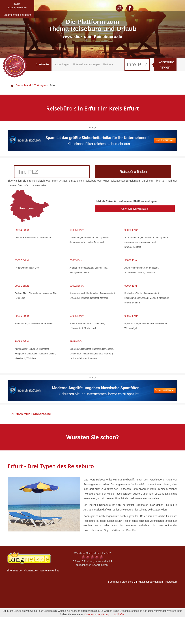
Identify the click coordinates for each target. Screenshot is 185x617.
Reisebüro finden (166, 64)
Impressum (171, 581)
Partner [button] (108, 64)
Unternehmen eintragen (86, 64)
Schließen (119, 614)
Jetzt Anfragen (61, 64)
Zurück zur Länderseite (31, 414)
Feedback (113, 581)
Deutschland (20, 85)
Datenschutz (128, 581)
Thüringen (40, 85)
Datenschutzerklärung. (97, 614)
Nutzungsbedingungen (150, 581)
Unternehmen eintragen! (135, 208)
